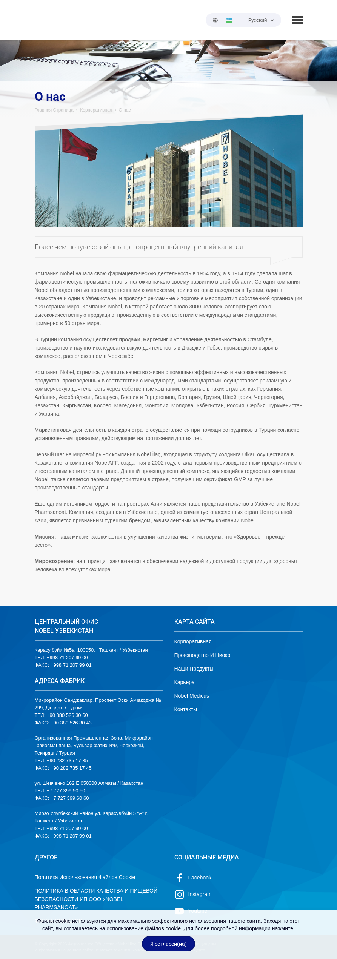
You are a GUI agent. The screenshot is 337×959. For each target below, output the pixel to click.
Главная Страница (54, 110)
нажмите (282, 928)
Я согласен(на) (168, 944)
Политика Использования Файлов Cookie (85, 877)
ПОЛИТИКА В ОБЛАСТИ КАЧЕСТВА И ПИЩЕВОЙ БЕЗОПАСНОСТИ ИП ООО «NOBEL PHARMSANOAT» (96, 899)
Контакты (185, 709)
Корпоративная (96, 110)
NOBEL (45, 20)
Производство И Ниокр (202, 655)
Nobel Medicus (191, 696)
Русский (257, 20)
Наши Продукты (194, 669)
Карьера (184, 682)
